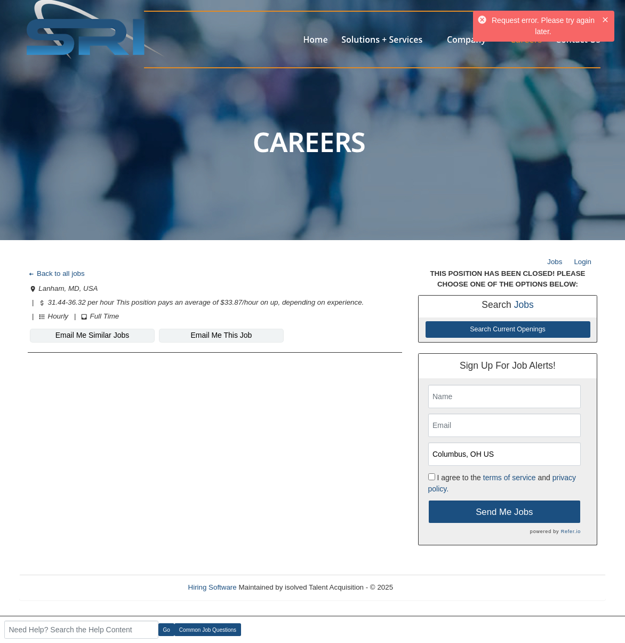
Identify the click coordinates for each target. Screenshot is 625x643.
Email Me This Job (221, 335)
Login (582, 262)
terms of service (509, 477)
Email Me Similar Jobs (92, 335)
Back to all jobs (56, 273)
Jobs (554, 262)
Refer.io (571, 531)
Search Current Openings (508, 329)
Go (166, 630)
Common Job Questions (207, 630)
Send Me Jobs (504, 512)
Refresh (424, 587)
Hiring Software (212, 587)
